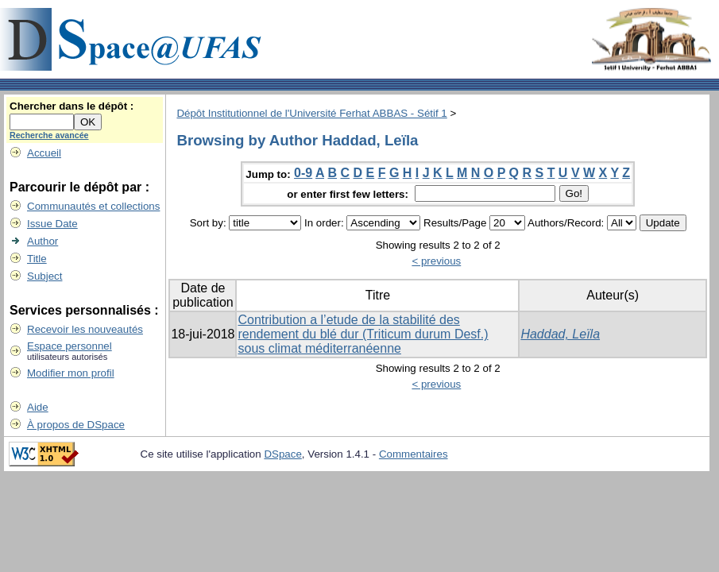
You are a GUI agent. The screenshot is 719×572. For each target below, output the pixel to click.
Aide (37, 407)
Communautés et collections (93, 206)
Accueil (44, 153)
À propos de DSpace (76, 425)
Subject (44, 276)
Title (37, 259)
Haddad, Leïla (560, 334)
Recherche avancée (49, 135)
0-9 (303, 173)
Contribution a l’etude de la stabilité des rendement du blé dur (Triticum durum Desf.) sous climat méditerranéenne (363, 334)
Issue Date (52, 224)
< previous (436, 261)
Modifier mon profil (70, 373)
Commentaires (413, 454)
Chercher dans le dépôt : (71, 106)
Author (42, 241)
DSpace (282, 454)
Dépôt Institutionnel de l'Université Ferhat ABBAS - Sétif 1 (311, 113)
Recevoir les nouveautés (85, 329)
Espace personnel (69, 346)
